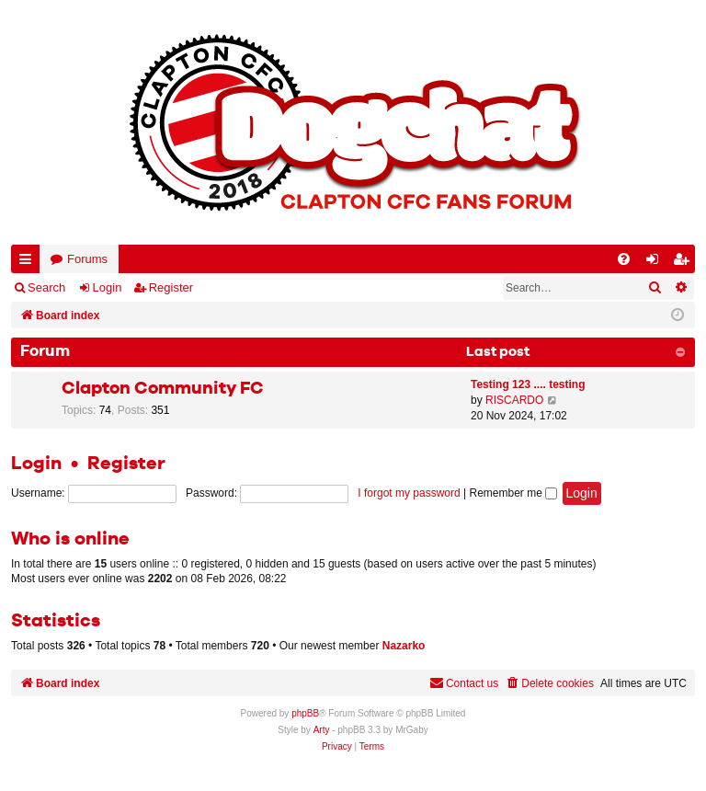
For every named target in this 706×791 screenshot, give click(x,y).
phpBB (305, 713)
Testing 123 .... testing (528, 384)
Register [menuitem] (685, 262)
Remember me (513, 493)
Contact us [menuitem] (463, 683)
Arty (321, 730)
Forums (87, 259)
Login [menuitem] (656, 262)
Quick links (29, 262)
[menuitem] (623, 259)
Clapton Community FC (163, 388)
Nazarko (404, 645)
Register (171, 287)
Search (46, 287)
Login (107, 287)
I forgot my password (409, 493)
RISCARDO (514, 400)
